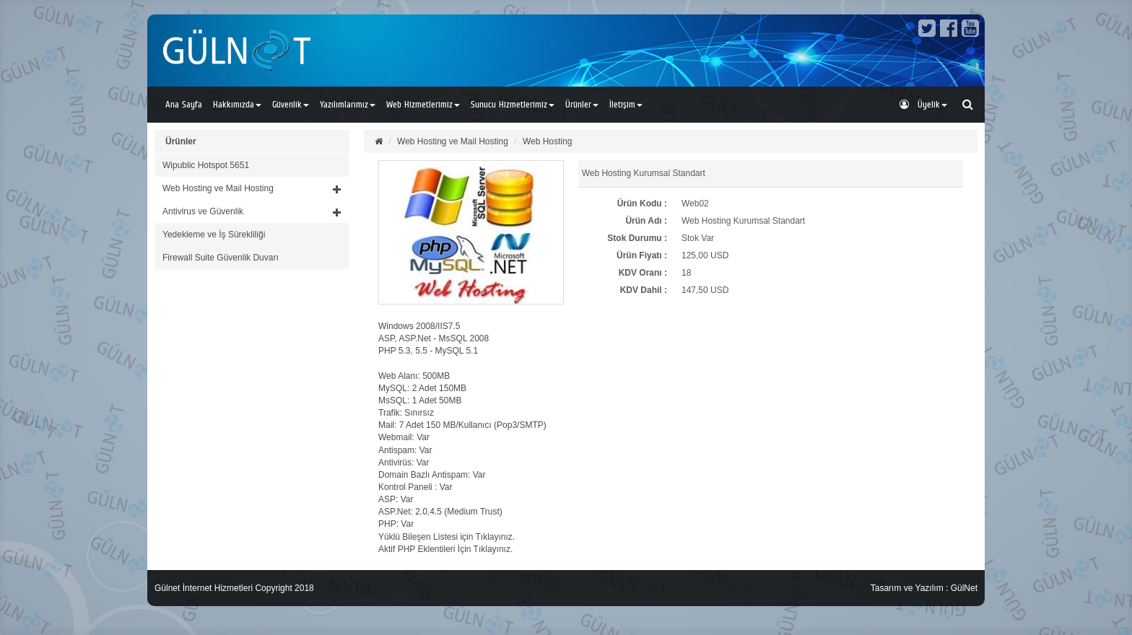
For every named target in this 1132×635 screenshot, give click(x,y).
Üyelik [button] (923, 104)
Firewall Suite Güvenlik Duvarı (220, 258)
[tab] (252, 165)
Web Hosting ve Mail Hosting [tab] (251, 188)
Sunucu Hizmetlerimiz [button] (512, 104)
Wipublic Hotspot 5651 (205, 165)
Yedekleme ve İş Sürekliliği (213, 234)
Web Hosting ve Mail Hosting (452, 141)
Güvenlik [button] (290, 104)
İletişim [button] (626, 104)
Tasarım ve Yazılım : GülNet (924, 588)
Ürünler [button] (581, 104)
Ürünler (180, 141)
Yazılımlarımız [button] (347, 104)
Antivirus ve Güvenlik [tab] (251, 211)
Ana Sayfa (183, 104)
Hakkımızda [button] (237, 104)
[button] (252, 188)
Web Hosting (547, 141)
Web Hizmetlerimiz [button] (423, 104)
